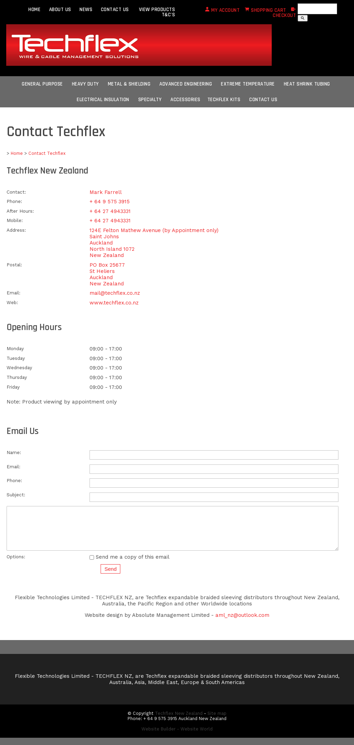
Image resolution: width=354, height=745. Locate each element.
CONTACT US (115, 9)
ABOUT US (60, 9)
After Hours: (20, 211)
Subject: (16, 494)
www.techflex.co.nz (114, 303)
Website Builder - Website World (177, 736)
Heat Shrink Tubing (307, 84)
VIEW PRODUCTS (157, 9)
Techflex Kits (224, 99)
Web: (12, 302)
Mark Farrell (106, 192)
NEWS (86, 9)
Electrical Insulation (103, 99)
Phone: (14, 201)
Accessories (185, 99)
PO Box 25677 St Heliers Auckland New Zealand (107, 274)
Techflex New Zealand (179, 720)
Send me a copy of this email (129, 564)
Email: (13, 292)
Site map (216, 720)
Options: (16, 564)
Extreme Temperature (248, 84)
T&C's (168, 14)
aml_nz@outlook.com (242, 622)
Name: (14, 452)
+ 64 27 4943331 (110, 211)
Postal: (14, 264)
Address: (16, 230)
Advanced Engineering (185, 84)
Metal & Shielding (129, 84)
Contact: (16, 192)
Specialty (150, 99)
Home (17, 153)
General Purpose (42, 84)
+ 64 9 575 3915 (110, 201)
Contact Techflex (47, 153)
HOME (34, 9)
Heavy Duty (85, 84)
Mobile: (15, 220)
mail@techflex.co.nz (115, 293)
